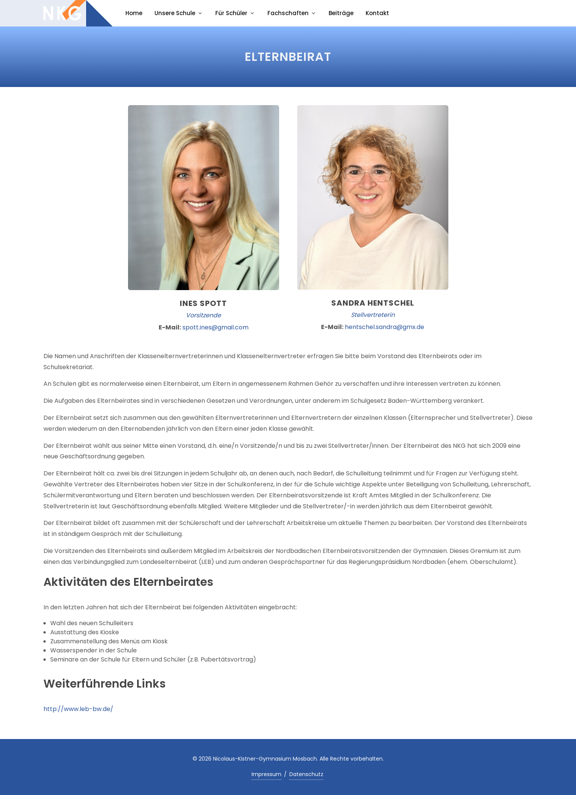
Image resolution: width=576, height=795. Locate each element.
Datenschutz (306, 774)
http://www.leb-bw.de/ (78, 709)
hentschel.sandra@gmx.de (384, 327)
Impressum (266, 774)
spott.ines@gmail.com (215, 327)
